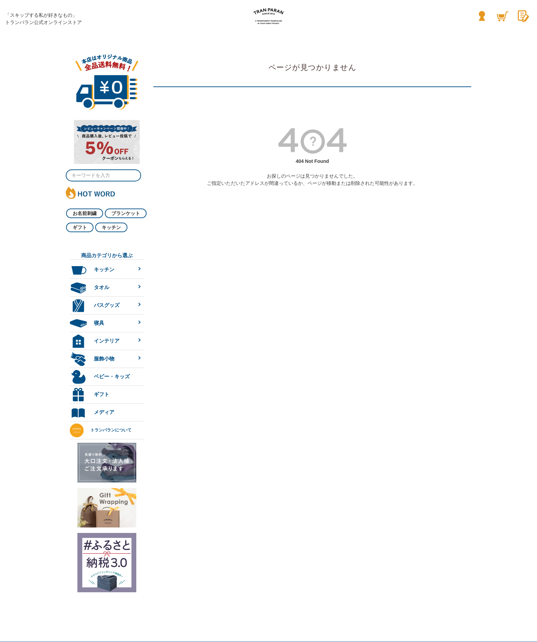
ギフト (80, 227)
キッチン (111, 227)
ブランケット (125, 213)
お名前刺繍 (85, 213)
